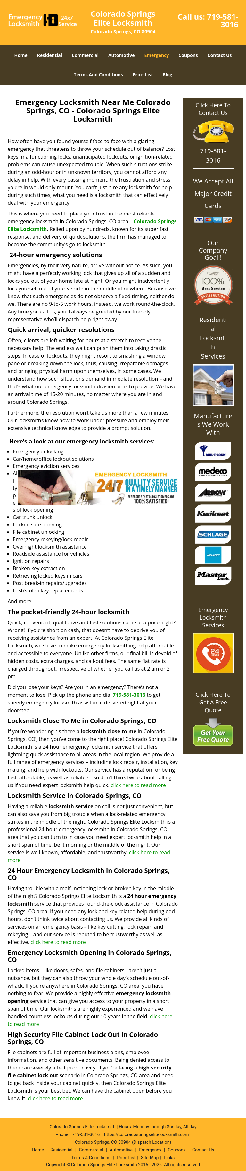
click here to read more (138, 785)
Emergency (156, 55)
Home (20, 55)
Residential (49, 55)
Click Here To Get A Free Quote (213, 702)
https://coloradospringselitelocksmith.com (146, 1134)
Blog (167, 74)
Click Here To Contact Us (213, 109)
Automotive (121, 55)
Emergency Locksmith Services (213, 617)
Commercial (85, 55)
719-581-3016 (222, 20)
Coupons (188, 55)
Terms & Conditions (91, 1157)
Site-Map (150, 1157)
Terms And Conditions (98, 74)
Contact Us (220, 55)
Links (169, 1157)
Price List (143, 74)
